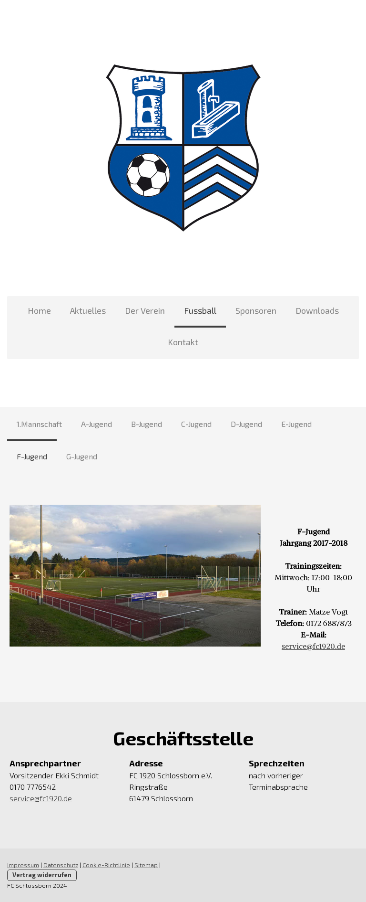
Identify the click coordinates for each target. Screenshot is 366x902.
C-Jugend (196, 423)
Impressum (23, 865)
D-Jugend (246, 423)
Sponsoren (255, 310)
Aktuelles (88, 310)
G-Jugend (81, 456)
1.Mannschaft (39, 423)
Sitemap (146, 865)
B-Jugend (146, 423)
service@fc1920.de (313, 646)
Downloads (317, 310)
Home (39, 310)
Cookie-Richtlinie (106, 865)
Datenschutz (60, 865)
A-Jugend (96, 423)
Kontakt (183, 342)
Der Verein (145, 310)
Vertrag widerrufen (41, 875)
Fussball (200, 310)
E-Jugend (296, 423)
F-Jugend (32, 456)
